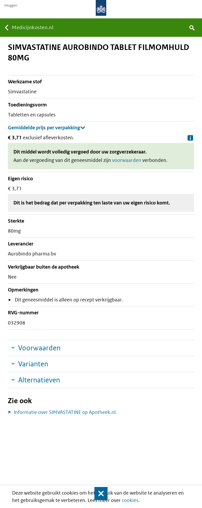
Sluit (97, 493)
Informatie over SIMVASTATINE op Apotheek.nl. (65, 412)
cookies (130, 500)
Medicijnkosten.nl (32, 27)
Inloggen (10, 5)
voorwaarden (126, 160)
